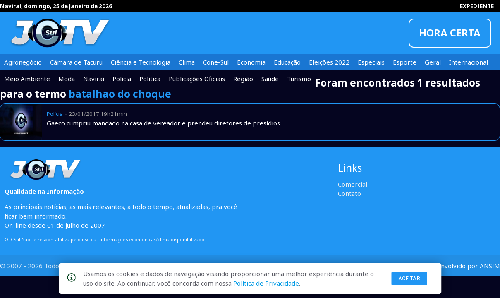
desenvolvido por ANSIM (463, 266)
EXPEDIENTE (477, 6)
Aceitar (409, 278)
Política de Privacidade (266, 283)
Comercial (352, 184)
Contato (349, 193)
